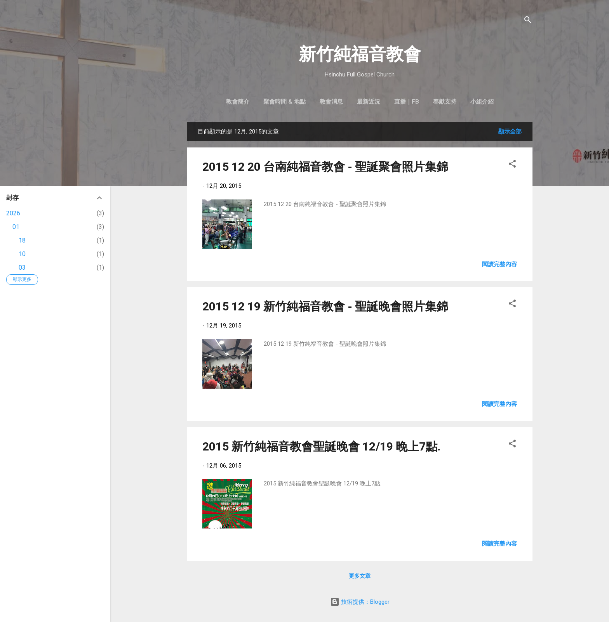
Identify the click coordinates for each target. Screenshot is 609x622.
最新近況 (368, 101)
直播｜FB (406, 101)
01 (15, 226)
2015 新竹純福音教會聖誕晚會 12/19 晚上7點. (321, 446)
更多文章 (360, 576)
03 (22, 267)
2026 (13, 213)
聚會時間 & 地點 (284, 101)
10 (22, 254)
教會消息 (331, 101)
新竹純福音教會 (360, 54)
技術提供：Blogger (360, 601)
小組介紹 (482, 101)
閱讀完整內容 (499, 264)
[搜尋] (527, 21)
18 (22, 240)
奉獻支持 (444, 101)
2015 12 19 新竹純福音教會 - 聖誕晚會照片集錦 (325, 306)
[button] (512, 165)
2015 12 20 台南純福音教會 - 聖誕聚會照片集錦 (325, 166)
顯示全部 (510, 131)
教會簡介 (237, 101)
